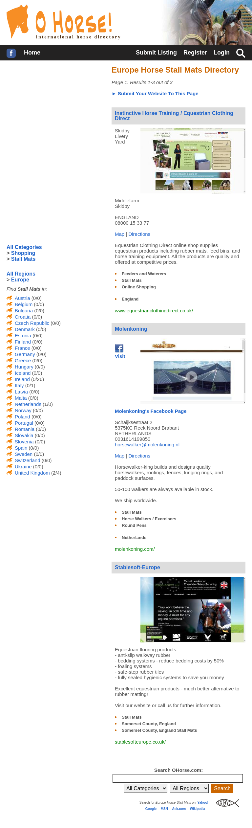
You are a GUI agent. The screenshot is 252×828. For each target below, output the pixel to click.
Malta (21, 398)
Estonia (23, 335)
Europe (20, 279)
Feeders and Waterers (144, 273)
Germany (25, 354)
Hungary (24, 366)
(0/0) (36, 298)
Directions (139, 234)
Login (222, 52)
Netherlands (134, 537)
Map (119, 234)
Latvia (21, 391)
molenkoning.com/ (135, 549)
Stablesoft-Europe (137, 567)
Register (195, 52)
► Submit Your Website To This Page (155, 93)
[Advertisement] (56, 108)
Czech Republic (32, 323)
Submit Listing (156, 52)
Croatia (23, 317)
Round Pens (134, 525)
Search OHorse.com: (178, 770)
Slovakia (24, 435)
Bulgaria (24, 310)
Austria (22, 298)
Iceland (23, 373)
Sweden (23, 454)
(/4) (55, 473)
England (130, 299)
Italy (19, 385)
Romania (24, 429)
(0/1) (29, 385)
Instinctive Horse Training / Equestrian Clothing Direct (174, 115)
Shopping (23, 253)
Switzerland (27, 460)
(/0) (47, 404)
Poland (22, 416)
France (22, 348)
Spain (21, 448)
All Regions (21, 274)
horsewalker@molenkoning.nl (147, 444)
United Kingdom (32, 473)
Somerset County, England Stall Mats (159, 730)
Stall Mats (132, 280)
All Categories (24, 247)
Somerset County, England (149, 723)
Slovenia (24, 441)
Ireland (22, 379)
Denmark (25, 329)
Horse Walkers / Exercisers (149, 518)
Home (32, 52)
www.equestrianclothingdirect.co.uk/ (154, 310)
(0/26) (37, 379)
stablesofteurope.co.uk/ (140, 742)
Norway (23, 410)
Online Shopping (139, 286)
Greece (23, 360)
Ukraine (23, 466)
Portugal (24, 423)
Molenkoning (131, 329)
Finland (23, 342)
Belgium (23, 304)
